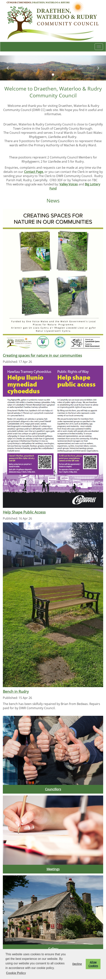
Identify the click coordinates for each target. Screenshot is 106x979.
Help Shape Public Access (24, 512)
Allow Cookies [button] (93, 964)
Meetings (53, 869)
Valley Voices (68, 184)
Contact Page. (34, 172)
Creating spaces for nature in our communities (42, 355)
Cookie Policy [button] (16, 973)
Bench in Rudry (16, 691)
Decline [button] (77, 964)
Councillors (53, 789)
